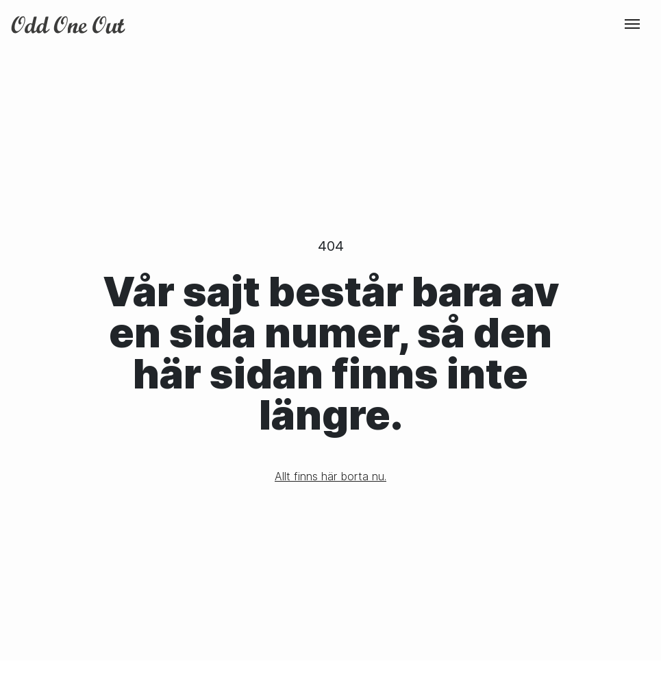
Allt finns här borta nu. (330, 476)
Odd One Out (68, 25)
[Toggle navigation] (632, 24)
